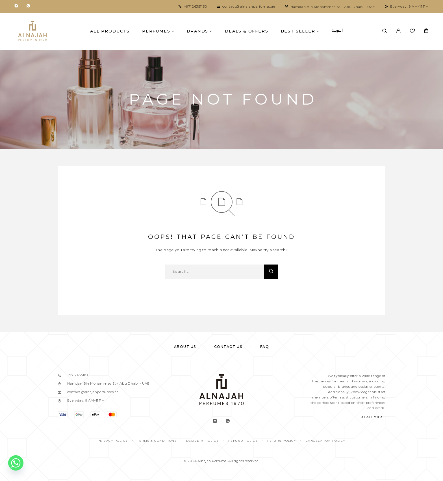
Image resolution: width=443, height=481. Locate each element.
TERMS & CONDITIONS (157, 441)
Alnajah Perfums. (212, 461)
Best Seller (298, 31)
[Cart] (426, 31)
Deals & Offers (246, 31)
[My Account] (398, 31)
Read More (373, 417)
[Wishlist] (412, 31)
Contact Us (228, 346)
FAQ (264, 346)
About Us (185, 346)
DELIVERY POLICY (202, 441)
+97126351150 (195, 6)
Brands (197, 31)
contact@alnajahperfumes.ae (248, 6)
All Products (110, 31)
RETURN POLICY (281, 441)
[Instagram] (16, 6)
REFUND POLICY (243, 441)
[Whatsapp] (28, 6)
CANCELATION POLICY (326, 441)
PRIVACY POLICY (113, 441)
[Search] (385, 31)
